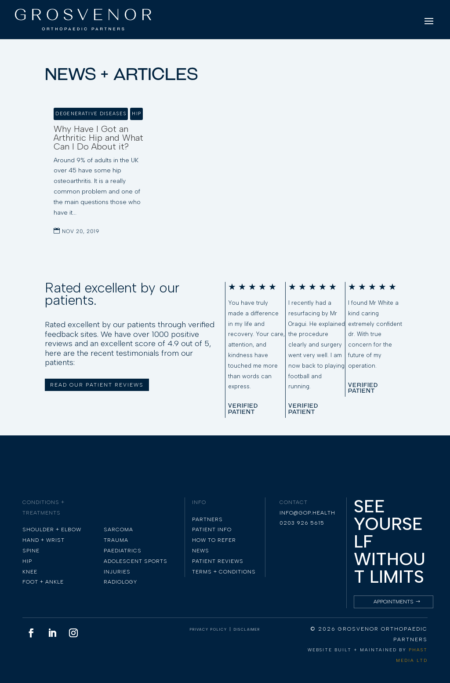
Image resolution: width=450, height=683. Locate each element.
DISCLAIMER (247, 629)
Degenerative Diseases (90, 114)
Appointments (394, 602)
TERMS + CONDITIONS (224, 572)
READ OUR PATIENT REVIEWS (97, 385)
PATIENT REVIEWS (217, 561)
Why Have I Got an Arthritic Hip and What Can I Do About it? (98, 138)
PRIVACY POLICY (208, 629)
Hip (136, 114)
